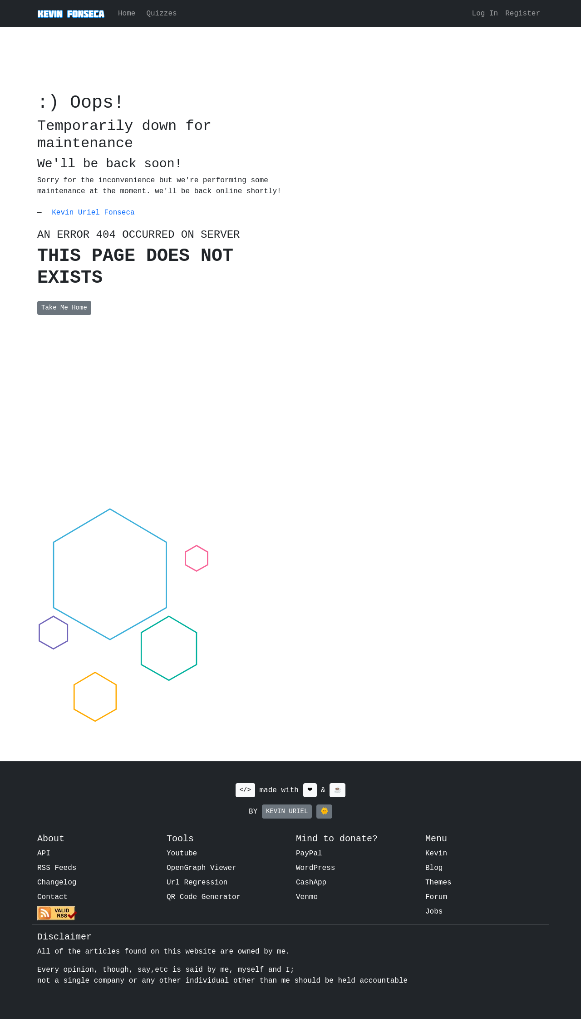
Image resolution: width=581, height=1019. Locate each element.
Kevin (436, 853)
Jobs (434, 912)
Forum (436, 897)
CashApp (311, 883)
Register (522, 14)
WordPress (315, 868)
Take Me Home (64, 307)
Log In (485, 14)
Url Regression (197, 883)
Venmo (307, 897)
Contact (52, 897)
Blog (434, 868)
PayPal (309, 853)
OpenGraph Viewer (201, 868)
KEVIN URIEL (287, 811)
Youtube (182, 853)
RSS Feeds (56, 868)
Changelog (56, 883)
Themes (438, 883)
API (43, 853)
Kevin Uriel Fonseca (93, 213)
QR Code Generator (204, 897)
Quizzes (161, 14)
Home (126, 14)
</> (245, 790)
